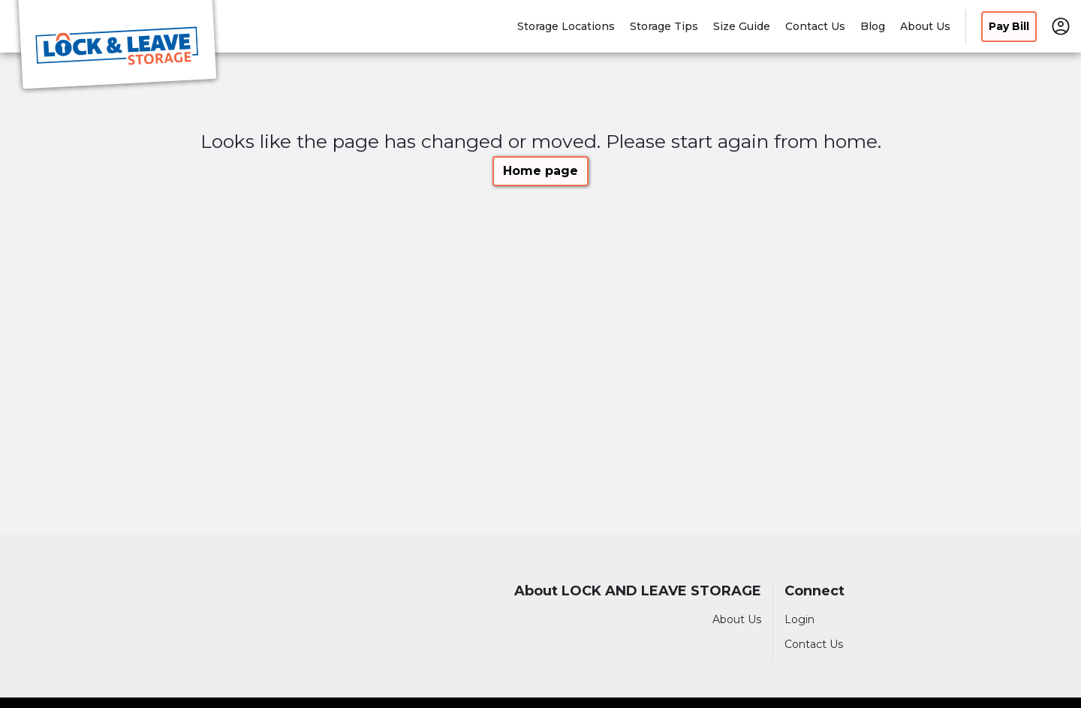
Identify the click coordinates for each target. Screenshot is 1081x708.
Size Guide (741, 26)
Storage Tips (664, 26)
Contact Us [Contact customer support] (813, 644)
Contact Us (815, 26)
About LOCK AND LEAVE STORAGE (637, 591)
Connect (814, 591)
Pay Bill (1009, 26)
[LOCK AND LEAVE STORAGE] (117, 47)
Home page (540, 171)
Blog (872, 26)
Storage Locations (566, 26)
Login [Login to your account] (799, 619)
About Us (925, 26)
